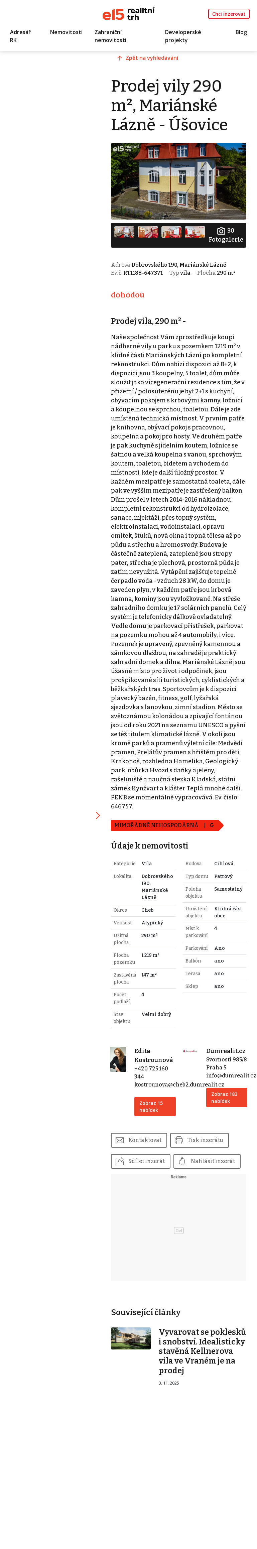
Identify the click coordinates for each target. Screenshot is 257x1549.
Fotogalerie (225, 234)
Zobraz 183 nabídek (225, 1114)
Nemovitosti (66, 32)
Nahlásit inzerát (153, 1191)
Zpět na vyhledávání (155, 59)
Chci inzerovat (229, 14)
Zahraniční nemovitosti (110, 36)
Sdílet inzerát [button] (149, 1170)
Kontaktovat (147, 1148)
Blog (241, 32)
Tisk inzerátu (208, 1148)
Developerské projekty (183, 36)
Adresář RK (20, 36)
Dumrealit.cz (227, 1059)
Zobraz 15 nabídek (153, 1115)
